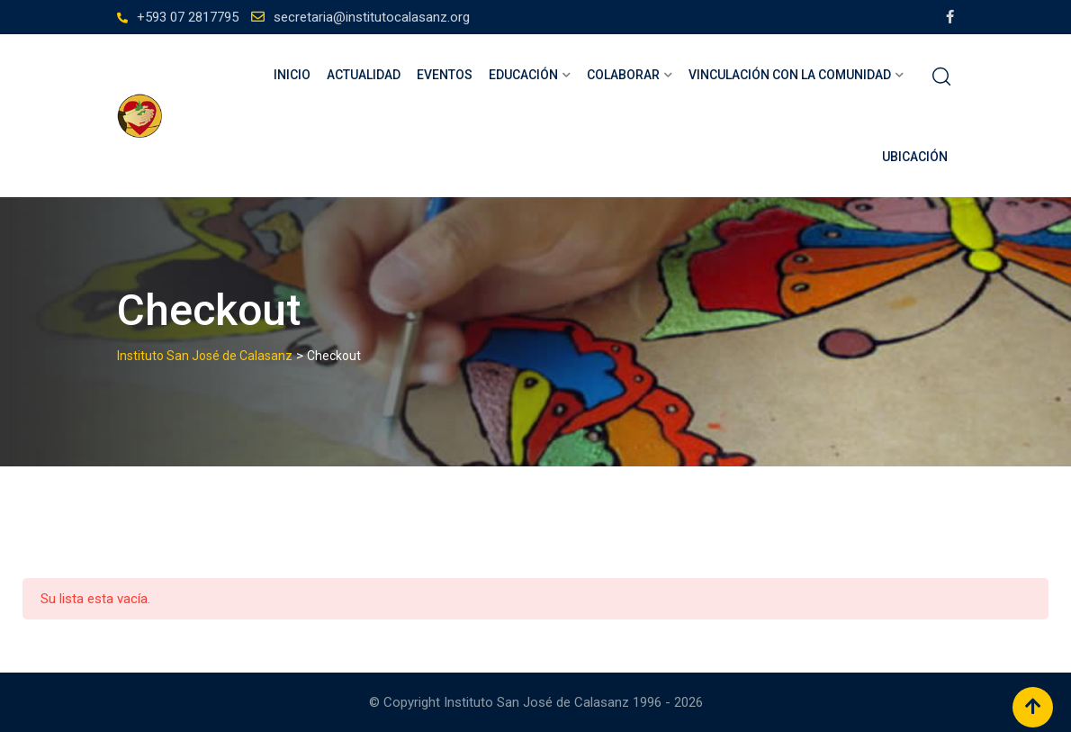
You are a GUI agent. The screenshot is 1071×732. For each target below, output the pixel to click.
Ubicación (915, 156)
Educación (523, 75)
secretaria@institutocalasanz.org (372, 17)
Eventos (444, 75)
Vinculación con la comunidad (789, 75)
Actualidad (363, 75)
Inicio (292, 75)
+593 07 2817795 (187, 17)
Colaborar (623, 75)
